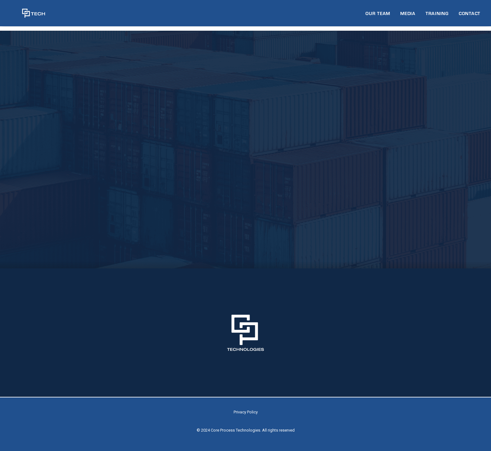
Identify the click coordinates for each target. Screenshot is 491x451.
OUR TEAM (377, 15)
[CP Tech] (28, 15)
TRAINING (437, 15)
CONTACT (469, 15)
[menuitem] (380, 15)
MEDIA (408, 15)
